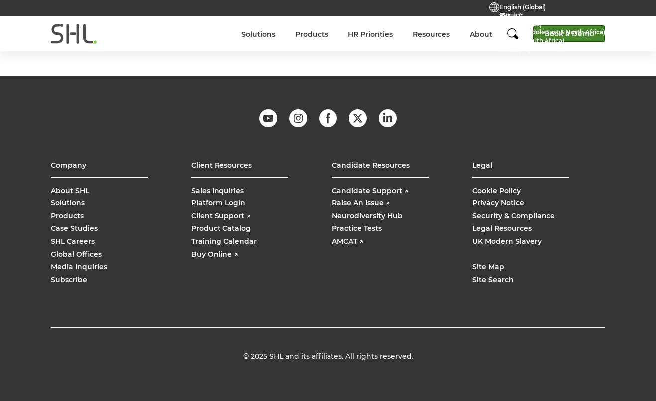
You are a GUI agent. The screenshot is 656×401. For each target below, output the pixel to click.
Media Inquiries (79, 266)
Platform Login (218, 203)
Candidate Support (370, 190)
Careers (247, 28)
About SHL (70, 190)
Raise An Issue (361, 203)
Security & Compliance (513, 215)
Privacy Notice (498, 203)
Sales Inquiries (217, 190)
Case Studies (74, 228)
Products (67, 215)
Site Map (488, 266)
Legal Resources (502, 228)
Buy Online (457, 28)
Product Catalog (221, 228)
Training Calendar (224, 241)
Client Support (220, 215)
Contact (286, 28)
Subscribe (69, 279)
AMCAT (347, 241)
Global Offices (76, 254)
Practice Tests (334, 28)
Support (382, 28)
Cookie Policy (496, 190)
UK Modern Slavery (507, 241)
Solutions (68, 203)
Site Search (493, 279)
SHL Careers (73, 241)
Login (418, 28)
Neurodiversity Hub (367, 215)
